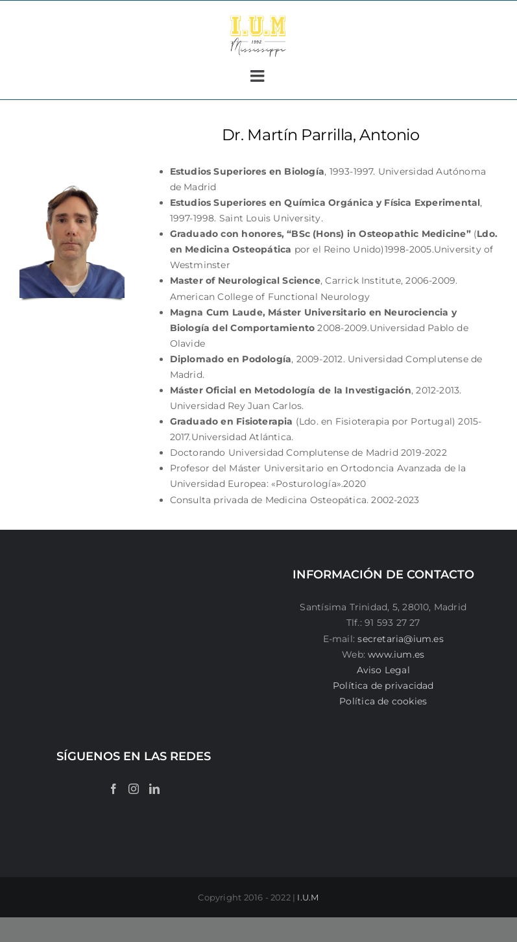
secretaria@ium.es (399, 639)
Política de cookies (383, 701)
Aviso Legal (383, 670)
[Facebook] (113, 789)
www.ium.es (396, 654)
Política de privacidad (383, 685)
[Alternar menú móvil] (258, 76)
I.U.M (308, 897)
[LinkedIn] (154, 789)
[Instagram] (133, 789)
